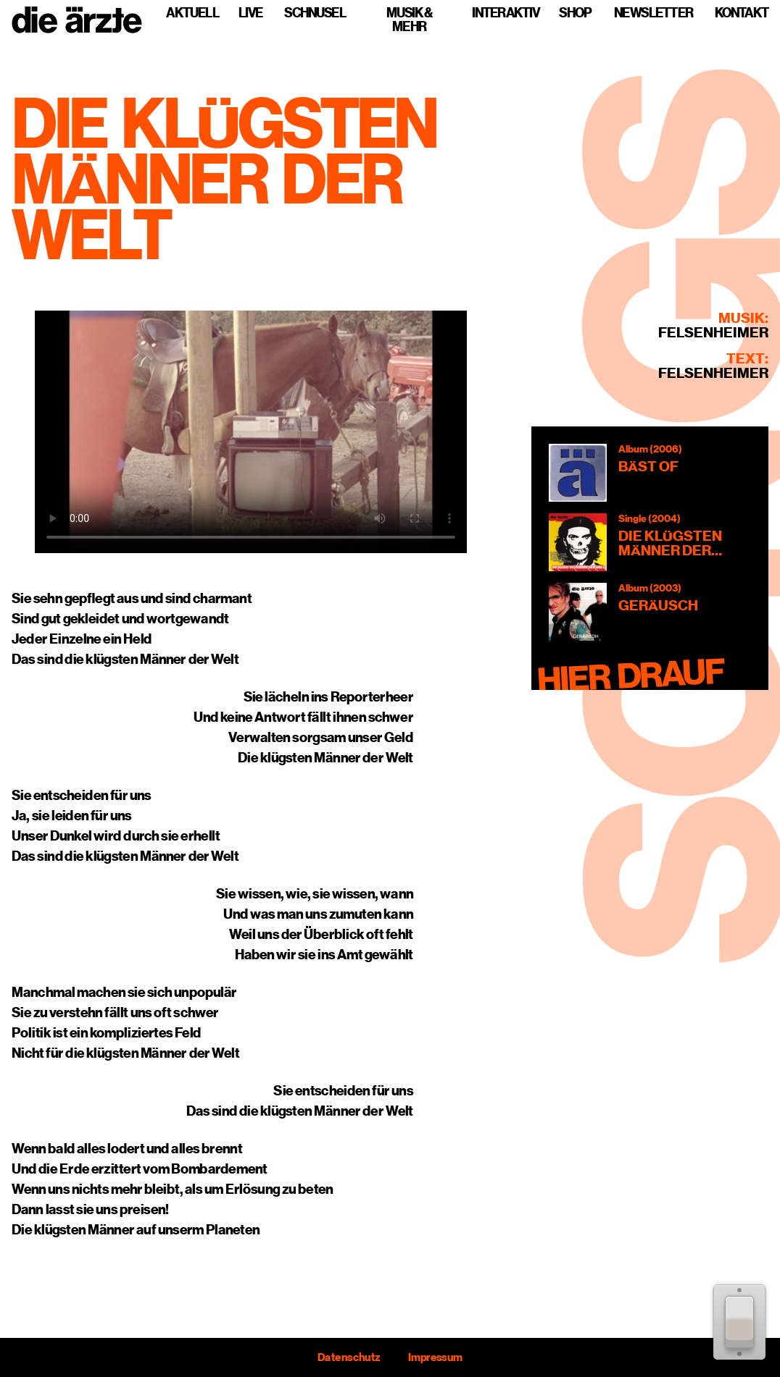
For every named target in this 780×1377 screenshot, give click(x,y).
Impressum (435, 1357)
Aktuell (192, 13)
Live (250, 13)
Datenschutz (349, 1357)
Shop (575, 13)
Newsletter (653, 13)
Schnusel (315, 13)
